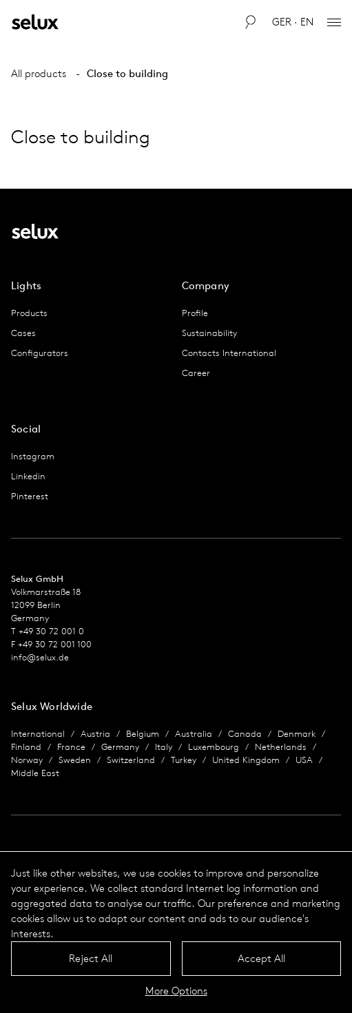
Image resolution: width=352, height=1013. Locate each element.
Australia (193, 734)
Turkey (183, 760)
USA (304, 760)
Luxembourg (213, 747)
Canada (245, 734)
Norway (27, 760)
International (38, 734)
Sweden (75, 760)
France (71, 747)
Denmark (296, 734)
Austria (95, 734)
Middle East (35, 773)
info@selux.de (40, 657)
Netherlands (281, 747)
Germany (120, 747)
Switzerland (131, 760)
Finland (26, 747)
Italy (163, 747)
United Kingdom (246, 760)
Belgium (142, 734)
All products (38, 73)
